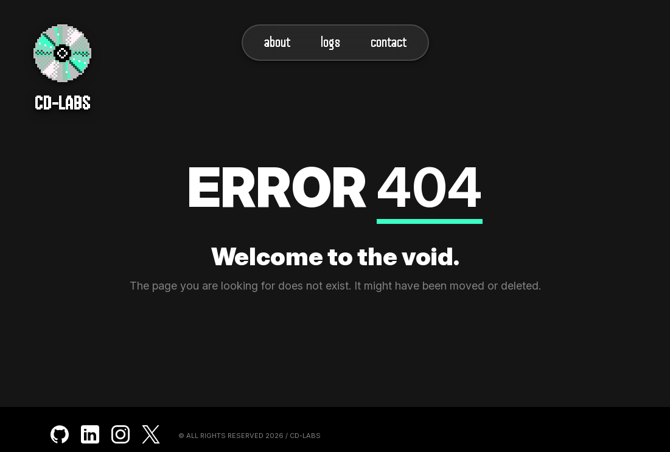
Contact (389, 42)
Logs (330, 42)
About (277, 42)
